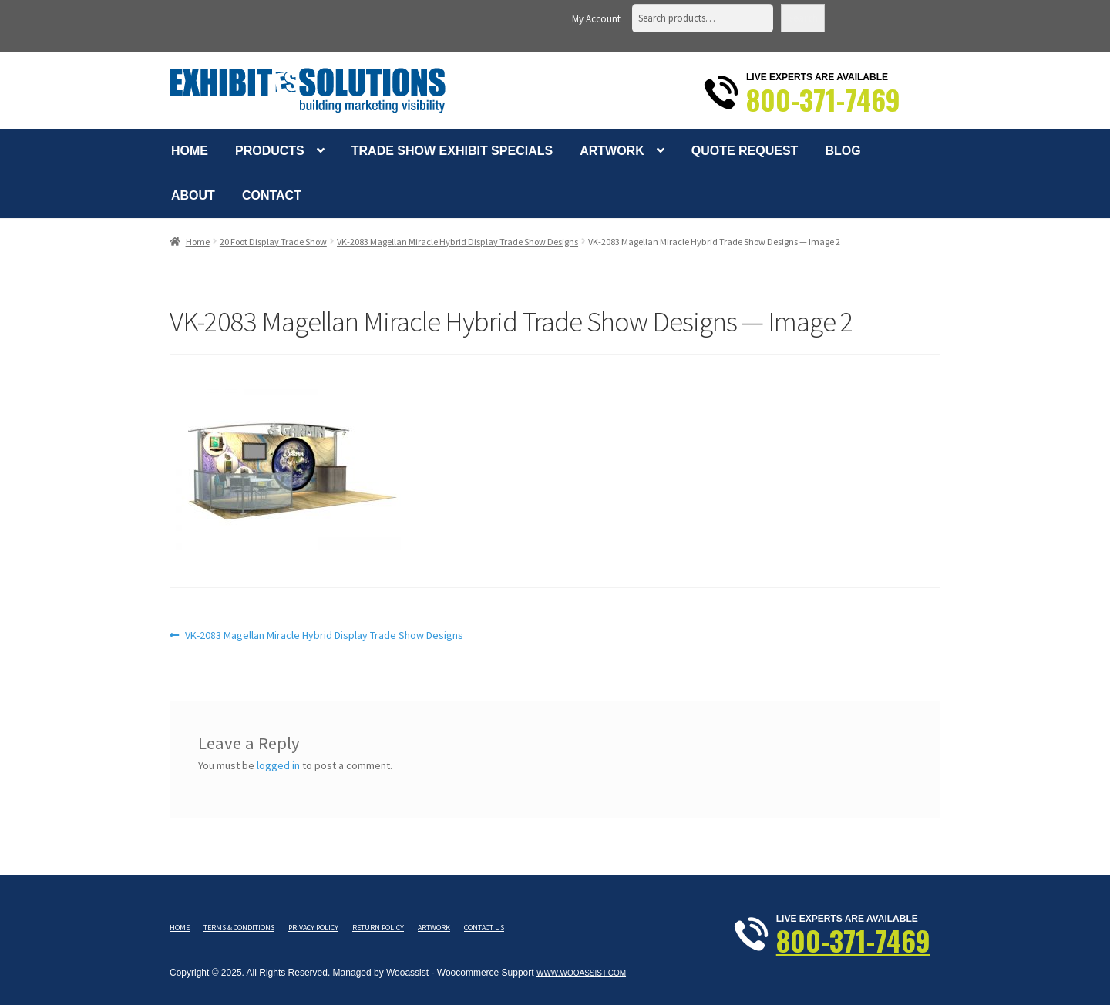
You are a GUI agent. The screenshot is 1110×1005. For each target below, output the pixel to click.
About (193, 195)
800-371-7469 (823, 99)
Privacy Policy (313, 928)
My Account (596, 18)
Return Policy (378, 928)
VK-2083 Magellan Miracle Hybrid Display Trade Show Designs (457, 241)
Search (803, 18)
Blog (842, 150)
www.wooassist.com (581, 973)
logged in (278, 765)
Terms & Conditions (239, 928)
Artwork (612, 150)
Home (189, 150)
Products (269, 150)
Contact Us (484, 928)
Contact (271, 195)
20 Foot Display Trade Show (273, 241)
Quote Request (745, 150)
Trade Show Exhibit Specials (452, 150)
